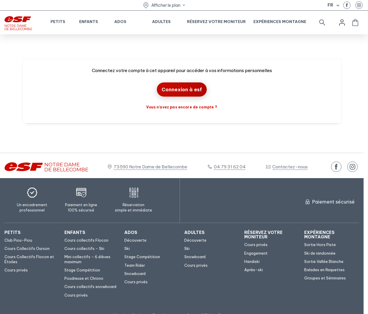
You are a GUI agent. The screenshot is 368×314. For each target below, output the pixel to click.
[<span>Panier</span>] (355, 22)
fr (330, 5)
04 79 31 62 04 (230, 167)
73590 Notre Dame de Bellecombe (150, 167)
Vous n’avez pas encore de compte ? (181, 107)
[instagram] (359, 5)
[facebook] (347, 5)
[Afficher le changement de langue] (337, 5)
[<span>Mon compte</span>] (342, 22)
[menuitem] (31, 232)
